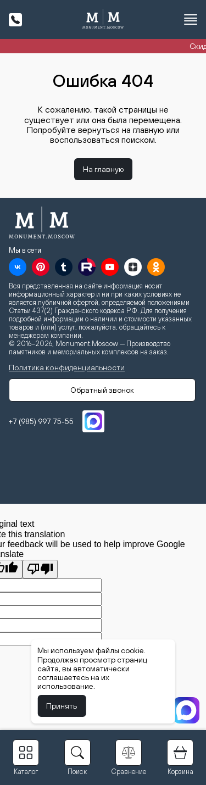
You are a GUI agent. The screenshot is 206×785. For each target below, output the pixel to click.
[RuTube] (87, 267)
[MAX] (93, 421)
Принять (61, 706)
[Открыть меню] (190, 19)
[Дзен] (133, 267)
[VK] (17, 267)
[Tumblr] (64, 267)
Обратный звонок (102, 390)
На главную (103, 169)
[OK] (156, 267)
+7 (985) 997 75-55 (41, 421)
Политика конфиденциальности (67, 367)
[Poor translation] (40, 569)
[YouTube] (110, 267)
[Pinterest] (40, 267)
